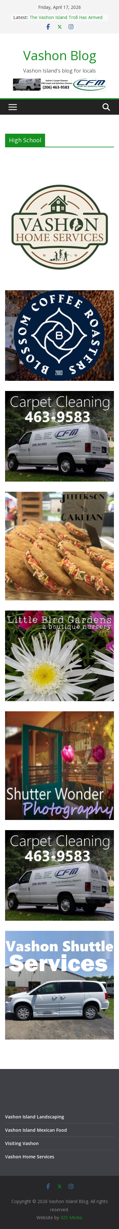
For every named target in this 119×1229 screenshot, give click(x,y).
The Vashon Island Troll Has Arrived (66, 17)
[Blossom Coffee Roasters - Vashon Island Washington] (59, 294)
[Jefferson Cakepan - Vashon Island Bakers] (59, 496)
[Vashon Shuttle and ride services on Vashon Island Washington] (59, 935)
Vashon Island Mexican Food (36, 1130)
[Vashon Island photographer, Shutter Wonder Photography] (59, 715)
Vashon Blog (59, 55)
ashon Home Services (31, 1157)
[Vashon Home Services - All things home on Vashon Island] (59, 175)
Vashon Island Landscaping (34, 1117)
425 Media (71, 1217)
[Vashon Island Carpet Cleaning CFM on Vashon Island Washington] (59, 395)
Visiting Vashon (22, 1143)
